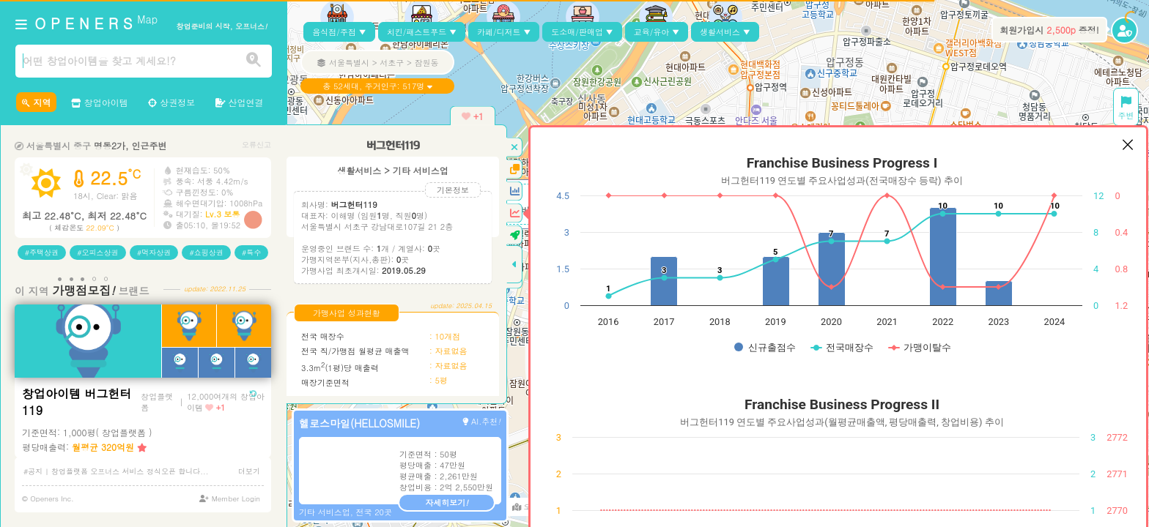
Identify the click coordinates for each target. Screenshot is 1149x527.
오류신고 (256, 145)
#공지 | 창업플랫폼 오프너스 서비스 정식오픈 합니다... (116, 471)
